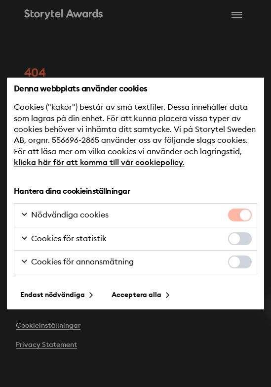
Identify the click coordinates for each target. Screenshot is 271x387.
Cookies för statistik (63, 239)
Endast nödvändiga (52, 295)
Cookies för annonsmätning (77, 262)
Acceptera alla (136, 295)
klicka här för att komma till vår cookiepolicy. (99, 163)
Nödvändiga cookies (64, 215)
